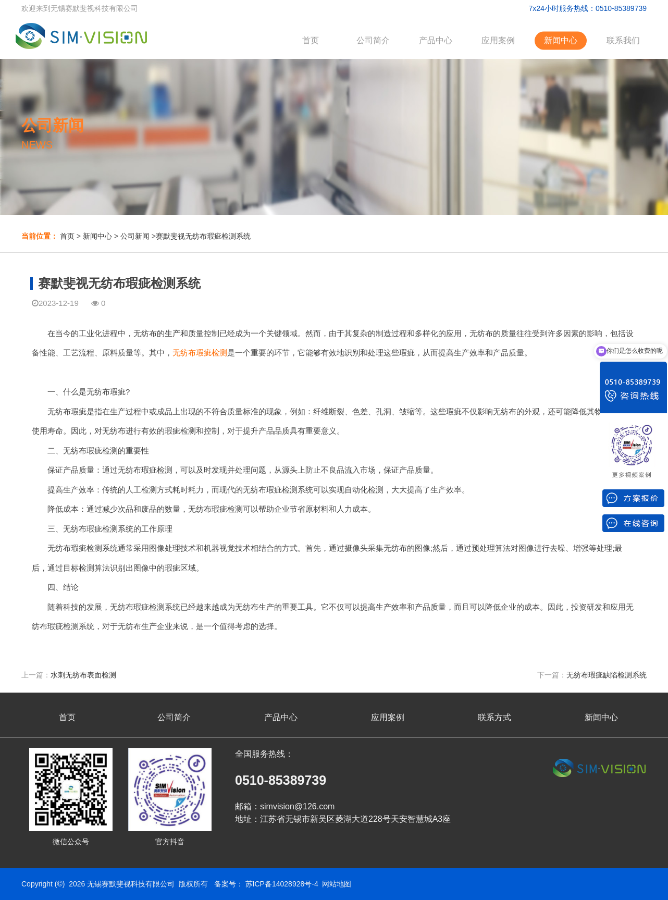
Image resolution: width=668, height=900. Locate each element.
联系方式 (494, 717)
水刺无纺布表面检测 (83, 675)
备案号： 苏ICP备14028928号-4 (266, 884)
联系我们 (623, 40)
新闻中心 (560, 40)
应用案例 (498, 40)
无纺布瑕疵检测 (199, 352)
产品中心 (435, 40)
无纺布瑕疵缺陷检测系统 (606, 675)
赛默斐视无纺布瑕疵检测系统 (203, 236)
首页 (310, 40)
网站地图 (336, 884)
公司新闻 (135, 236)
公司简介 (373, 40)
